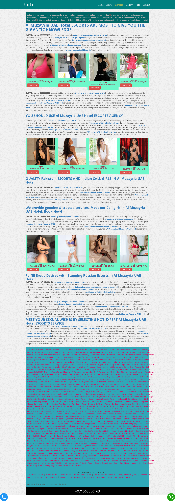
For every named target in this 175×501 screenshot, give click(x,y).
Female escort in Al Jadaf (69, 370)
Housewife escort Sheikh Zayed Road (107, 449)
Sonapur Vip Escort (35, 451)
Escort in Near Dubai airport (116, 365)
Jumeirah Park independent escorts (63, 424)
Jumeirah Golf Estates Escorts (97, 422)
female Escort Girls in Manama (46, 483)
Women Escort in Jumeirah (45, 422)
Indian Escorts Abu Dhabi (59, 16)
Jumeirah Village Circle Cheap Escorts (123, 424)
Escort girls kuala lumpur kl (107, 480)
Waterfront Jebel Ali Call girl (52, 469)
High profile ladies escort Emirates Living (102, 402)
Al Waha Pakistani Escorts (79, 375)
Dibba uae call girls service (61, 21)
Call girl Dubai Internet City (133, 392)
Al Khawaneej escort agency (117, 370)
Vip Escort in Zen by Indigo (51, 471)
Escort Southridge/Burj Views (56, 451)
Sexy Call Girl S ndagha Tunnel (136, 449)
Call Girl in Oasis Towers (135, 439)
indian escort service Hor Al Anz (139, 412)
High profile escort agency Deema (121, 385)
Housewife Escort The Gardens (138, 451)
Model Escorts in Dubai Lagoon (65, 395)
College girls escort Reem (45, 446)
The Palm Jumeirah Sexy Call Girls (129, 456)
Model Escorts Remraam (67, 446)
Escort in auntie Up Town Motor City (96, 464)
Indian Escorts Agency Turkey (121, 483)
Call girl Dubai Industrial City (80, 392)
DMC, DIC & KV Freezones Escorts (92, 385)
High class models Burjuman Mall (77, 380)
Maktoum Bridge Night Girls (90, 429)
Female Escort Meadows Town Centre (95, 432)
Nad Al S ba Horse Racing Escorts (89, 439)
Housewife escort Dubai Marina (116, 395)
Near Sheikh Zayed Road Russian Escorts (48, 363)
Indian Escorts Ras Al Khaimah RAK (62, 18)
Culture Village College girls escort (137, 382)
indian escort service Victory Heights (59, 466)
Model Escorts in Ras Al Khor (123, 444)
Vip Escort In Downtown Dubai (110, 387)
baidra (30, 5)
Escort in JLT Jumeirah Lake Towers (122, 417)
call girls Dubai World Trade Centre (113, 400)
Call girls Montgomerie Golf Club (128, 434)
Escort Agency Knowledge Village (87, 427)
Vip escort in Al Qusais (122, 373)
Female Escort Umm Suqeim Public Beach (63, 464)
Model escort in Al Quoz (102, 373)
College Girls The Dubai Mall (112, 451)
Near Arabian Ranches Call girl (56, 353)
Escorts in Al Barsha (35, 353)
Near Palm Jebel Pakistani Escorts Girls (116, 360)
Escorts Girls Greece (36, 480)
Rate (138, 4)
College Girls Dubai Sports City (127, 397)
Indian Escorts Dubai (36, 16)
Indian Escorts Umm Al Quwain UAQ (95, 18)
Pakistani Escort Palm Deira (134, 441)
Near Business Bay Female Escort (103, 353)
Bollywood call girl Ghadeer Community (93, 407)
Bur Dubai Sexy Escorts (79, 353)
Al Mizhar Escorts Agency (64, 373)
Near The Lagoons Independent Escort (110, 363)
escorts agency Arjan (79, 377)
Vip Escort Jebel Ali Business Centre (89, 419)
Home (101, 4)
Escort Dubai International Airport (107, 392)
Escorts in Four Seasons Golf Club (141, 405)
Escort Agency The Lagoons (91, 454)
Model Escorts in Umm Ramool (135, 461)
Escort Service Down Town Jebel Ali (82, 387)
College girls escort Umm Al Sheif (107, 461)
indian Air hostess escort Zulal (76, 471)
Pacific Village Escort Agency (110, 441)
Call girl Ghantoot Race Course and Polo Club (128, 407)
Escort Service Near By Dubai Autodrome (64, 390)
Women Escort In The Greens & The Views (44, 454)
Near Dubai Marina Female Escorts (124, 355)
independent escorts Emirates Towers (136, 402)
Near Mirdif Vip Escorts (61, 360)
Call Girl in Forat (119, 405)
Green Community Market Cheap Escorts (93, 409)
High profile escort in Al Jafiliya (93, 370)
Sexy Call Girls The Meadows (142, 454)
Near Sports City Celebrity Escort (79, 363)
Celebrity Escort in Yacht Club (108, 469)
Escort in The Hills (71, 454)
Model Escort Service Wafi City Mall (121, 466)
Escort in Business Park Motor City (129, 380)
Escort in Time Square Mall (57, 461)
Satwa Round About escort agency (77, 449)
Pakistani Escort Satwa (52, 449)
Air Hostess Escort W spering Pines (80, 469)
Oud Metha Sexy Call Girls (87, 441)
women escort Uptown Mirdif (124, 464)
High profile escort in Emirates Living (77, 358)
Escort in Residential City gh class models (96, 446)
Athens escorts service (84, 480)
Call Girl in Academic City (59, 368)
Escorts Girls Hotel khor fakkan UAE (90, 21)
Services (119, 4)
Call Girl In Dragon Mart (134, 387)
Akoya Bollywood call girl (80, 368)
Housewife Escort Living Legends (41, 429)
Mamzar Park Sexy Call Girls (141, 429)
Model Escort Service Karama (60, 427)
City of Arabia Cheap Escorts (57, 382)
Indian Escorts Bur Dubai (123, 18)
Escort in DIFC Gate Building (65, 385)
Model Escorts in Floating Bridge (97, 405)
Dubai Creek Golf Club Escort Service (97, 390)
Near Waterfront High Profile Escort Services (58, 365)
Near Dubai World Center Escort (91, 365)
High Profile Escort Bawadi (124, 377)
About (109, 4)
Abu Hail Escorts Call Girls (139, 365)
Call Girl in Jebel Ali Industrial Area (118, 419)
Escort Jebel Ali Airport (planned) (60, 419)
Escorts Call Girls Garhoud (39, 407)
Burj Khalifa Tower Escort (53, 380)
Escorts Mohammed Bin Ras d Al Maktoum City (95, 434)
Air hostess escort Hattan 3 (113, 412)
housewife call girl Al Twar (56, 375)
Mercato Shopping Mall (121, 432)
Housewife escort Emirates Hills (70, 402)
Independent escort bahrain (71, 483)
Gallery (129, 4)
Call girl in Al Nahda (83, 373)
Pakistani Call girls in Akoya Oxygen (105, 368)
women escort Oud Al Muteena (62, 441)
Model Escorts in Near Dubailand (47, 358)
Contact (146, 4)
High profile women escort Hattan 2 (85, 412)
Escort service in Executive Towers (41, 405)
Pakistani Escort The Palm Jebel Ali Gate (98, 456)
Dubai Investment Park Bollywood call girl (93, 355)
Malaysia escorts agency (130, 480)
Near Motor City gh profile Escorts (85, 360)
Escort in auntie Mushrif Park (110, 437)
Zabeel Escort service (130, 469)
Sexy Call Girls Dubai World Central (84, 400)
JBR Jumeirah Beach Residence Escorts (91, 417)
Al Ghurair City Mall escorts (48, 370)
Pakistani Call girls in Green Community (60, 409)
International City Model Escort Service (116, 414)
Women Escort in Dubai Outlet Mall (68, 397)
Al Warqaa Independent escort (103, 375)
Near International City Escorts (105, 358)
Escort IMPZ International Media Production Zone (47, 414)
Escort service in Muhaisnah (85, 437)
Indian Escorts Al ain (125, 16)
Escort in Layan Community (113, 427)
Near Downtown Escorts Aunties (62, 355)
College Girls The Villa (110, 459)
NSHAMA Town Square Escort (135, 437)
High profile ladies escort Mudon (59, 437)
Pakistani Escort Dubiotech (140, 400)
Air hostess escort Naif (114, 439)
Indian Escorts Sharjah (103, 16)
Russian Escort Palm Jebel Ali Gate (71, 444)
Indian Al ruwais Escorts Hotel (121, 21)
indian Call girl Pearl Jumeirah (98, 444)
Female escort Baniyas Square (100, 377)
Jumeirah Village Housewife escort (92, 424)
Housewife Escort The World (132, 459)
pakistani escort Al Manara (43, 373)
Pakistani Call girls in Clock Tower (83, 382)
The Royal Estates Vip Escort (67, 459)
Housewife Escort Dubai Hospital (54, 392)
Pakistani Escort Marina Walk (39, 432)
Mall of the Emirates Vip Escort (116, 429)
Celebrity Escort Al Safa (141, 373)
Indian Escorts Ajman (81, 16)
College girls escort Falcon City (70, 405)
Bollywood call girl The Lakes (116, 454)
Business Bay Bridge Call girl (103, 380)
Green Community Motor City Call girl (126, 409)
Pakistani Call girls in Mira (42, 434)
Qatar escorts (52, 480)
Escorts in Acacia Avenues (38, 368)
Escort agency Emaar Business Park (42, 402)
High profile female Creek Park (110, 382)
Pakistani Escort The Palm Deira (40, 456)
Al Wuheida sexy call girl (126, 375)
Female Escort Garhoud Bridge (63, 407)
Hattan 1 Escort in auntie (58, 412)
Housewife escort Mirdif (64, 434)
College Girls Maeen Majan (67, 429)
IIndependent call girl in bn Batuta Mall (84, 414)
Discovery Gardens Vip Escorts (54, 387)
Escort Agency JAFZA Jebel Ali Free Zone (58, 417)
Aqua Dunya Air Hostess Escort (56, 377)
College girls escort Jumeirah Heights (125, 422)
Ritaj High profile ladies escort (127, 446)
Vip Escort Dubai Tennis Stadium (55, 400)
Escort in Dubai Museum (42, 397)
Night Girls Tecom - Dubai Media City (85, 451)
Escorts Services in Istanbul (96, 483)
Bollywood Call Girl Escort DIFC (40, 385)
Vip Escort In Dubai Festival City (126, 390)
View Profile (33, 89)
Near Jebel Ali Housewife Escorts (132, 358)
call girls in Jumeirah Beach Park (70, 422)
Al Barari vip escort (129, 368)
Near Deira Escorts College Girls (130, 353)
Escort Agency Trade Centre (81, 461)
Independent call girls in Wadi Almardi (91, 466)
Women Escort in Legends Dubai (139, 427)
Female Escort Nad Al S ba (63, 439)
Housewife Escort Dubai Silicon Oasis (98, 397)
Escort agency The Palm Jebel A (67, 456)
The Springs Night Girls (90, 459)
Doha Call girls (66, 480)
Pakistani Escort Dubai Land (90, 395)
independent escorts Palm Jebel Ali (41, 444)
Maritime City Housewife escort (65, 432)
